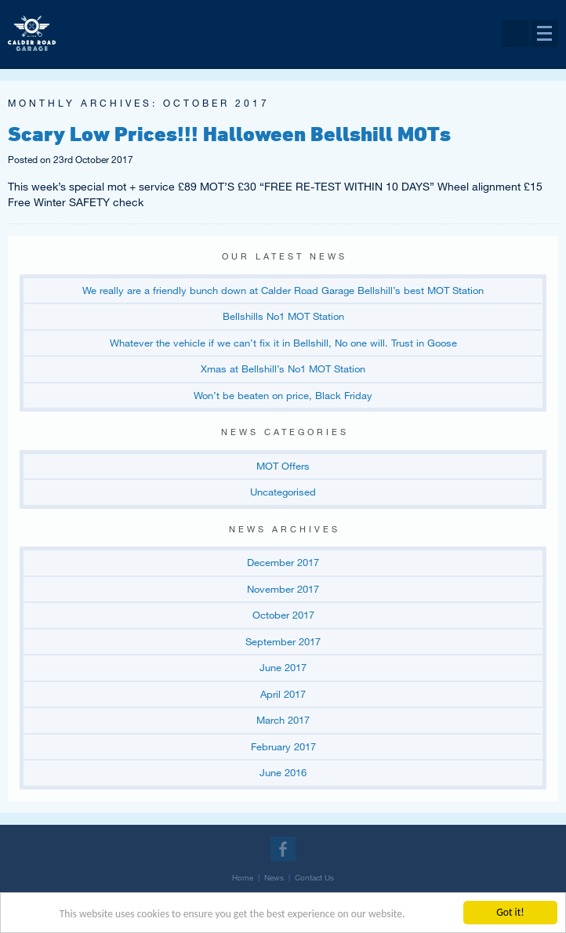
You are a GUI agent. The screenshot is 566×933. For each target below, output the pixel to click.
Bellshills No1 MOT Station (283, 316)
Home (242, 877)
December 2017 (283, 562)
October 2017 (283, 614)
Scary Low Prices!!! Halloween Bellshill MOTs (229, 133)
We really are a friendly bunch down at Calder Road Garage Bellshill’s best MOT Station (283, 290)
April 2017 (283, 694)
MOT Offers (283, 465)
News (274, 877)
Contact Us (314, 877)
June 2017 (283, 667)
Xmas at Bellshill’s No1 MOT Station (283, 368)
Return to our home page (32, 18)
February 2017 (283, 746)
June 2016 (283, 772)
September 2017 (283, 641)
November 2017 (283, 589)
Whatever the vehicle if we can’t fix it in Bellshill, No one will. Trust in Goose (283, 342)
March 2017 (283, 719)
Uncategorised (283, 491)
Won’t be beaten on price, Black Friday (283, 395)
